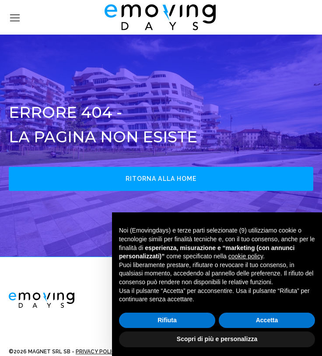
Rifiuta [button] (167, 320)
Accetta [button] (267, 320)
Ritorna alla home (161, 178)
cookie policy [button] (245, 256)
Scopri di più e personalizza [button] (217, 338)
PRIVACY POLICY (97, 352)
